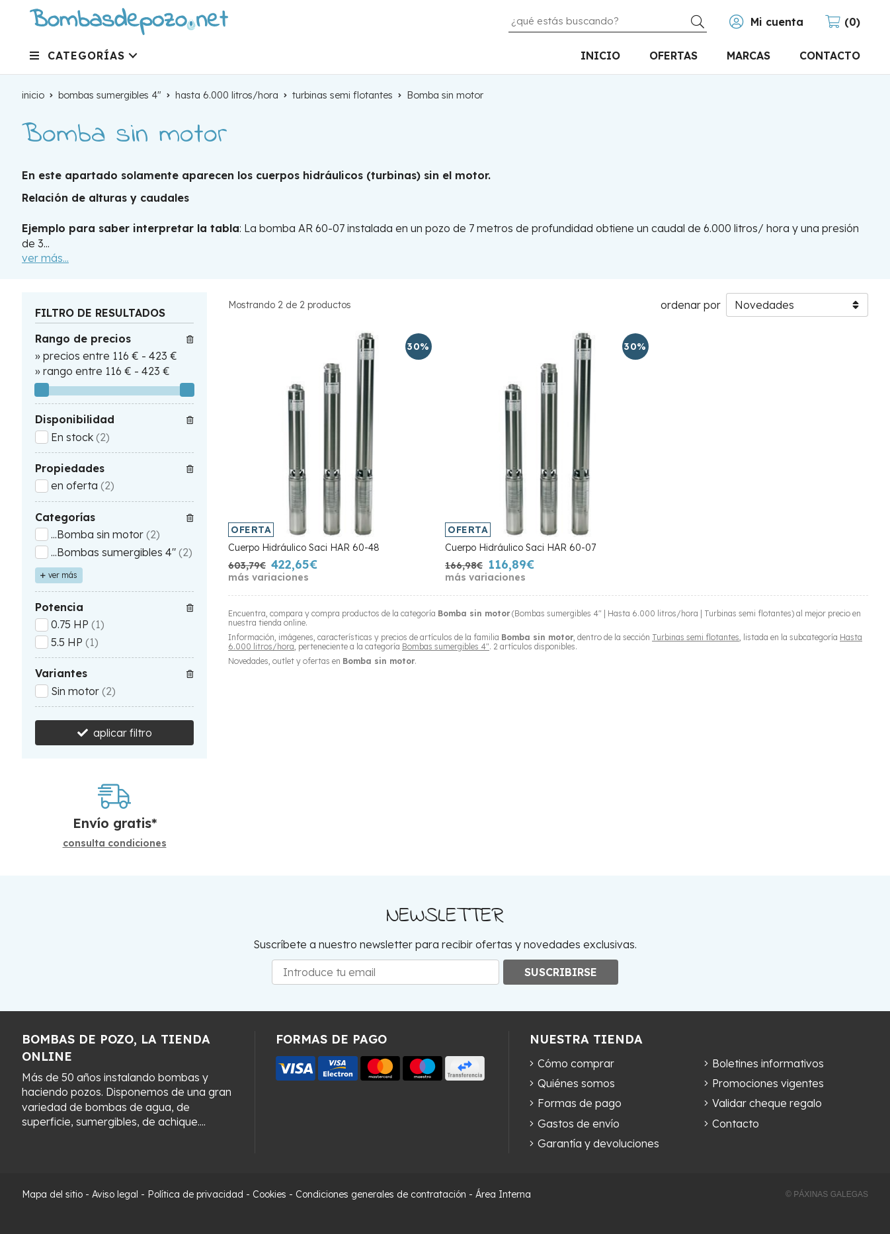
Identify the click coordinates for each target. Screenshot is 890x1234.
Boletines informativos (768, 1063)
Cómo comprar (576, 1063)
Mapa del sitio (52, 1194)
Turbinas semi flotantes (695, 637)
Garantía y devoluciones (598, 1143)
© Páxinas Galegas (827, 1194)
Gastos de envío (579, 1123)
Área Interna (503, 1194)
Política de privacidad (195, 1194)
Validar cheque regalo (767, 1103)
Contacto (735, 1123)
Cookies (269, 1194)
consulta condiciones (115, 843)
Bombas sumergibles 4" (445, 646)
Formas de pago (580, 1103)
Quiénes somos (576, 1083)
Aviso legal (115, 1194)
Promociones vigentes (768, 1083)
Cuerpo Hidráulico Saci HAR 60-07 (520, 548)
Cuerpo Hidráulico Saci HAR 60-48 (304, 548)
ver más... (45, 258)
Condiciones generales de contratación (381, 1194)
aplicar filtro (122, 732)
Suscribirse (560, 972)
